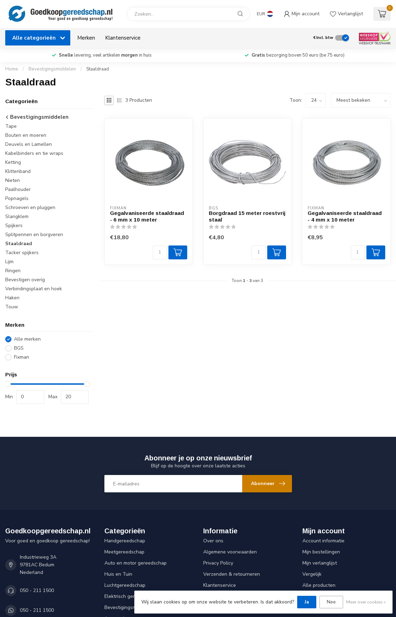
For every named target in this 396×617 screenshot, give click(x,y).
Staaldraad (97, 69)
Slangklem (17, 216)
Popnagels (17, 198)
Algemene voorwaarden (230, 552)
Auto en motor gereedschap (135, 563)
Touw (11, 306)
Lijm (9, 261)
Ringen (13, 270)
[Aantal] (160, 252)
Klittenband (18, 171)
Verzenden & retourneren (231, 574)
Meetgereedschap (124, 552)
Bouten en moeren (25, 135)
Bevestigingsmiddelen (52, 69)
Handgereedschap (124, 540)
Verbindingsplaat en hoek (33, 288)
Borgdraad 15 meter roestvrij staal (247, 216)
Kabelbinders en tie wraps (34, 153)
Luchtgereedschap (124, 585)
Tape (11, 126)
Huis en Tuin (118, 574)
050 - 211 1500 (37, 590)
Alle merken (27, 339)
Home (11, 69)
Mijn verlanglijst (319, 563)
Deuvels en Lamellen (28, 144)
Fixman (21, 357)
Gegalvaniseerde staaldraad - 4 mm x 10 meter (345, 216)
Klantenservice (123, 37)
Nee (331, 602)
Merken (86, 37)
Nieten (12, 180)
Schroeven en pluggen (30, 207)
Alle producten (318, 585)
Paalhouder (18, 189)
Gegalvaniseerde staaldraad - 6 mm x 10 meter (147, 216)
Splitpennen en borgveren (34, 234)
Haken (12, 297)
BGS (19, 348)
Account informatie (323, 540)
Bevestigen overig (25, 279)
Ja (306, 602)
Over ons (213, 540)
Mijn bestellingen (321, 552)
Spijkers (14, 225)
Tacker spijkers (22, 252)
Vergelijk (312, 574)
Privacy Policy (218, 563)
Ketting (13, 162)
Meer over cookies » (366, 602)
